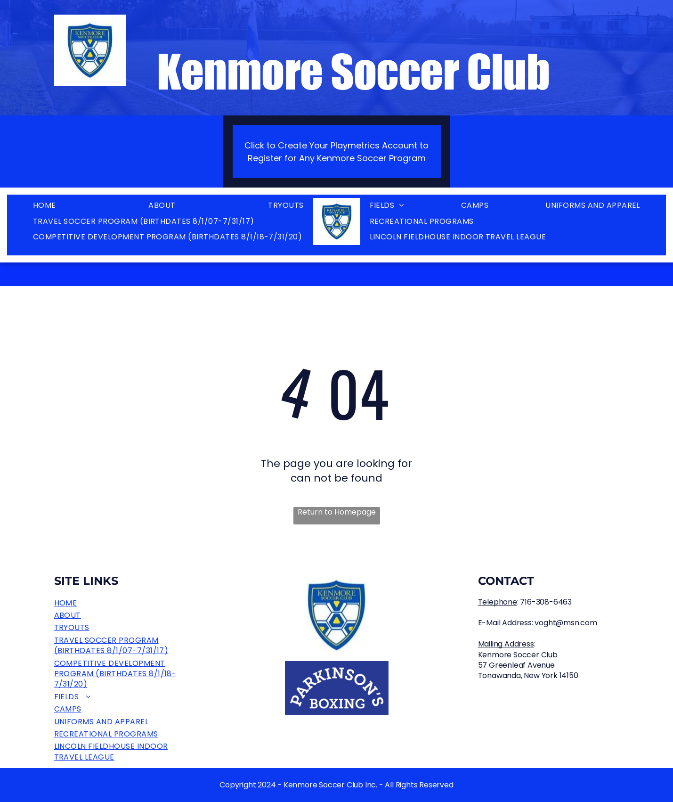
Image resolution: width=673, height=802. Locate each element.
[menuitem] (44, 205)
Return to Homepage (337, 512)
